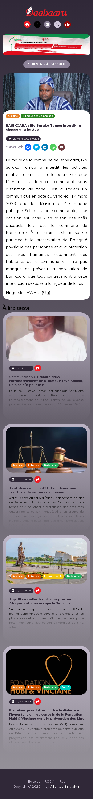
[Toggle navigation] (67, 24)
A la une (13, 115)
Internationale (53, 576)
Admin (75, 786)
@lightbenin (59, 786)
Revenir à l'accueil (47, 64)
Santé (65, 687)
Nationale (50, 465)
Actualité (34, 465)
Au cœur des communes (38, 115)
